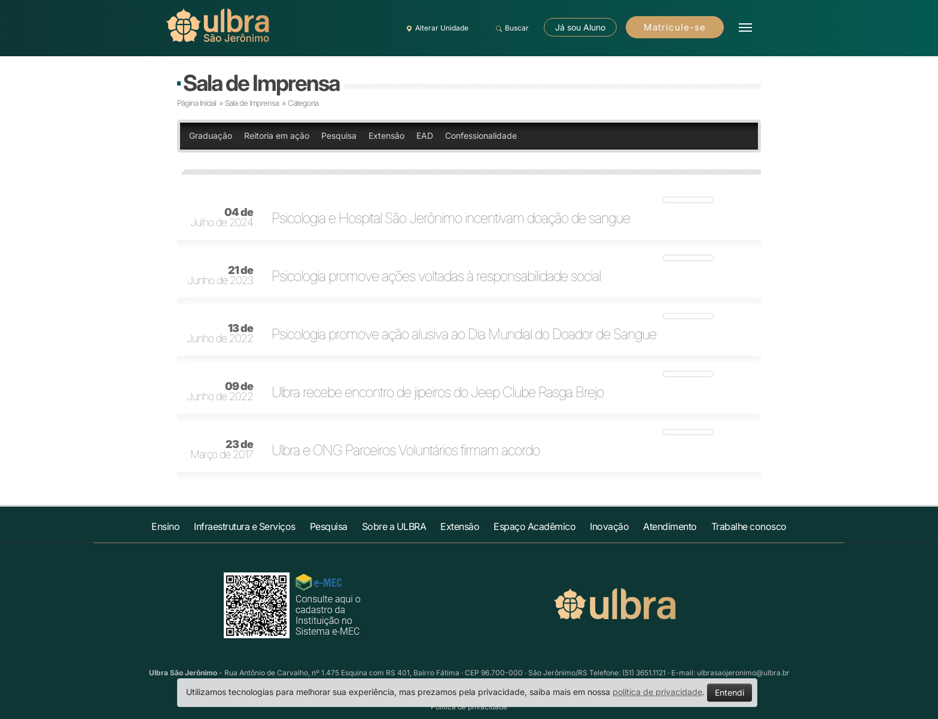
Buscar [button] (510, 28)
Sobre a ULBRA (394, 526)
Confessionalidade (481, 135)
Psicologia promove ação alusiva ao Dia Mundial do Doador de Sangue (464, 334)
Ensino (165, 526)
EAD (424, 135)
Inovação (609, 526)
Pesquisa (339, 135)
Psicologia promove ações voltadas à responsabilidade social (436, 276)
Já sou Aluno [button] (580, 27)
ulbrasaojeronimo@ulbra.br (743, 672)
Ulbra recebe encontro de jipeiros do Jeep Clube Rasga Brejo (438, 392)
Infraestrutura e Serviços (245, 526)
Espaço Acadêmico (534, 526)
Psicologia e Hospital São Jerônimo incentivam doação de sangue (451, 218)
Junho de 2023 (220, 276)
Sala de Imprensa (261, 82)
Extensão (386, 135)
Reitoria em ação (276, 135)
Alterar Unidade (435, 28)
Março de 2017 (221, 450)
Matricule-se (675, 27)
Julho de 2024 (221, 218)
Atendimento (670, 526)
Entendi (729, 692)
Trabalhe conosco (749, 526)
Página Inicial (196, 103)
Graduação (210, 135)
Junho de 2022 (220, 334)
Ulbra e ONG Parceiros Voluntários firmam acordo (406, 450)
